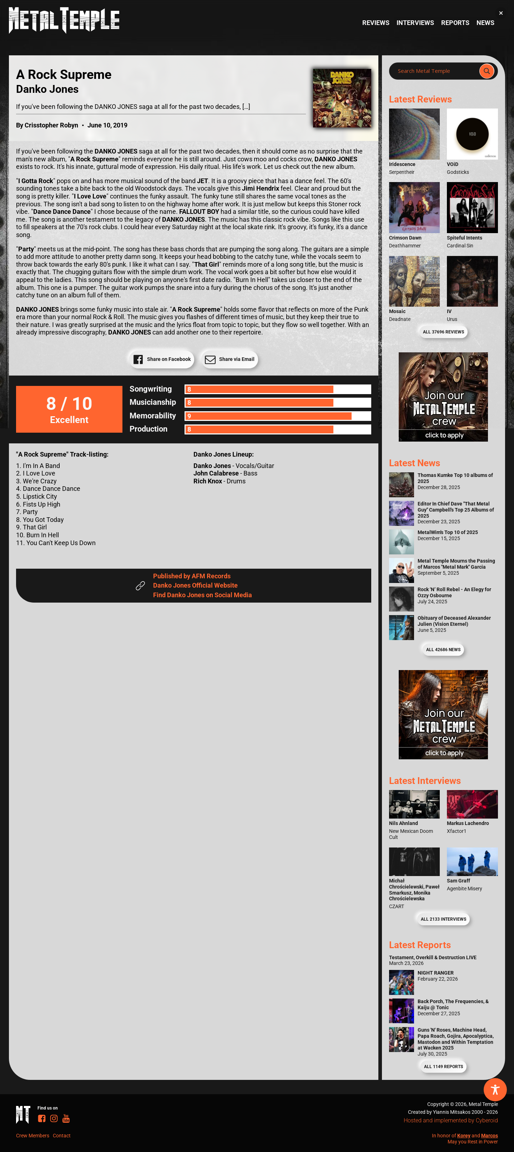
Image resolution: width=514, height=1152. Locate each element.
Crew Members (32, 1135)
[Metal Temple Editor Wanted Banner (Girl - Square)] (443, 439)
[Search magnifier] (486, 71)
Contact (62, 1135)
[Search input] (436, 71)
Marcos (489, 1135)
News (485, 22)
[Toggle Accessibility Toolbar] (495, 1089)
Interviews (415, 22)
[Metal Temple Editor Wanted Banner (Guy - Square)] (443, 757)
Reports (455, 22)
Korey (463, 1135)
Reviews (375, 22)
